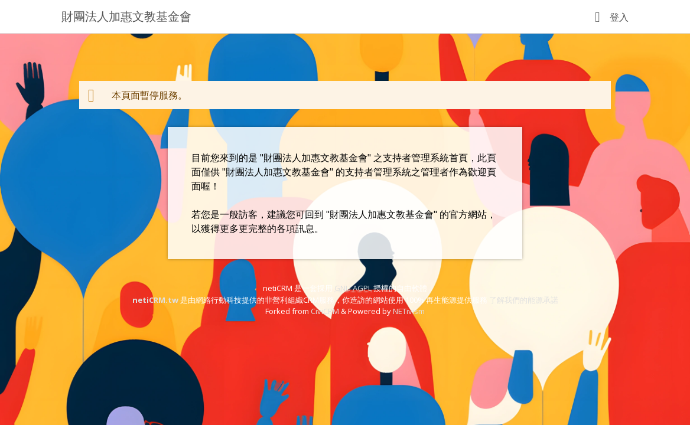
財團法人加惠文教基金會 (126, 16)
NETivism (409, 311)
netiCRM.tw (155, 300)
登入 (619, 17)
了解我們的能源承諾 (523, 300)
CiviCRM (325, 311)
